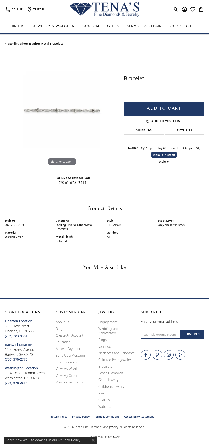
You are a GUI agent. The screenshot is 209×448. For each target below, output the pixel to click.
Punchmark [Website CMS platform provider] (112, 437)
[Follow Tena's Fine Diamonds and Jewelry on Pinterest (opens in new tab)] (157, 355)
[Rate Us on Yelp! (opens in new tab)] (180, 355)
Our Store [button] (181, 26)
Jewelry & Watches (53, 26)
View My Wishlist (68, 369)
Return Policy (58, 416)
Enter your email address (159, 321)
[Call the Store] (16, 336)
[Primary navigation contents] (104, 26)
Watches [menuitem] (104, 406)
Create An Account (69, 335)
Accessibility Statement (139, 416)
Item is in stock (164, 155)
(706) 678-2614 (72, 183)
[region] (62, 110)
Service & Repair (144, 26)
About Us (62, 322)
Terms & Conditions (106, 416)
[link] (14, 9)
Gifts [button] (113, 26)
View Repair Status (69, 382)
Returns (184, 130)
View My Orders (67, 375)
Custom (91, 26)
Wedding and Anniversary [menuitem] (108, 330)
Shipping (144, 130)
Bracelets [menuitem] (105, 366)
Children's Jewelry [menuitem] (111, 386)
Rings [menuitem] (102, 339)
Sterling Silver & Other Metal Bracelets (35, 44)
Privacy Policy (81, 416)
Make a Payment (68, 348)
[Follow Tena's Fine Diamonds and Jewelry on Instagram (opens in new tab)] (169, 355)
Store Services (66, 362)
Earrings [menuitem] (104, 346)
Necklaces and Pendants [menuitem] (116, 353)
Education (63, 342)
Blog (59, 328)
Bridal (19, 26)
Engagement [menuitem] (108, 322)
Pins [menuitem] (101, 393)
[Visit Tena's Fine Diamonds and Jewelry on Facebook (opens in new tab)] (146, 355)
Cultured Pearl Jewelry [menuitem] (114, 359)
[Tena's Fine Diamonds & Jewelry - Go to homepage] (104, 9)
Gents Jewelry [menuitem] (108, 380)
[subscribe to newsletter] (192, 334)
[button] (36, 9)
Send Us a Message (70, 355)
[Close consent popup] (93, 440)
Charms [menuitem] (104, 400)
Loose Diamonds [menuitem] (110, 373)
